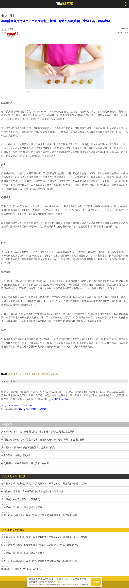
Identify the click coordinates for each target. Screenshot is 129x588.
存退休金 (36, 374)
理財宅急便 (12, 34)
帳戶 (10, 374)
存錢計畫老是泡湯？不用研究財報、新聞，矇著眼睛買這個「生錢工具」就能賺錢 (55, 21)
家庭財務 (17, 374)
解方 (57, 374)
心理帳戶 (45, 374)
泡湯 (52, 374)
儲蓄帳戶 (27, 374)
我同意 (96, 582)
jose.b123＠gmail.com (60, 399)
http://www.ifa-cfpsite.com (20, 405)
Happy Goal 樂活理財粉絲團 (33, 409)
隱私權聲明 (57, 582)
